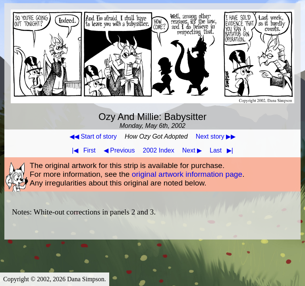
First (82, 150)
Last (223, 150)
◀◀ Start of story (93, 136)
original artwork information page (187, 174)
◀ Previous (119, 150)
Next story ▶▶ (216, 136)
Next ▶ (192, 150)
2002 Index (158, 150)
